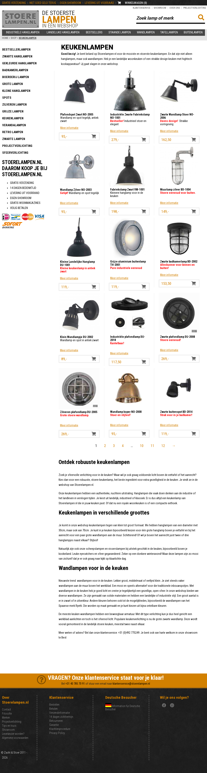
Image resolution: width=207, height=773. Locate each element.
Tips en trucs (9, 725)
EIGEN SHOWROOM (70, 2)
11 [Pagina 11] (152, 446)
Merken (6, 717)
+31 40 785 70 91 (75, 683)
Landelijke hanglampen (63, 32)
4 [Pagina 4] (123, 446)
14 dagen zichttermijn (61, 716)
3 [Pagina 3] (114, 446)
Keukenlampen (12, 118)
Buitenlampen (193, 32)
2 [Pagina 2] (105, 446)
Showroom (160, 7)
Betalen (53, 708)
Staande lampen (120, 32)
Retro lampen (12, 132)
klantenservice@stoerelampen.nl (131, 683)
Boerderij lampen (15, 77)
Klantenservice (141, 7)
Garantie (54, 724)
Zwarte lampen (13, 139)
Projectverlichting (194, 7)
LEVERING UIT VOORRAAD (99, 2)
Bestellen (54, 704)
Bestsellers (94, 32)
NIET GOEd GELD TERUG (43, 2)
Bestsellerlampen (16, 49)
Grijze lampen (12, 111)
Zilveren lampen (14, 104)
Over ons (174, 7)
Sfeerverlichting (15, 153)
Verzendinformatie (59, 712)
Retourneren (56, 720)
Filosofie (7, 713)
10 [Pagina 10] (142, 446)
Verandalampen (14, 125)
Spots (6, 98)
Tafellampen (169, 32)
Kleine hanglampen (16, 91)
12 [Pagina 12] (163, 446)
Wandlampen (146, 32)
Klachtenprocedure (59, 729)
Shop (13, 38)
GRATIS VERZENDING (14, 2)
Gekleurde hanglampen (19, 63)
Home (5, 38)
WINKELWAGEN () (136, 2)
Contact (6, 709)
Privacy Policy (57, 733)
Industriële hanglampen (22, 32)
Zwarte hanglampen (17, 56)
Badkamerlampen (15, 70)
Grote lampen (12, 84)
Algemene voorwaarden (15, 737)
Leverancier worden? (13, 733)
